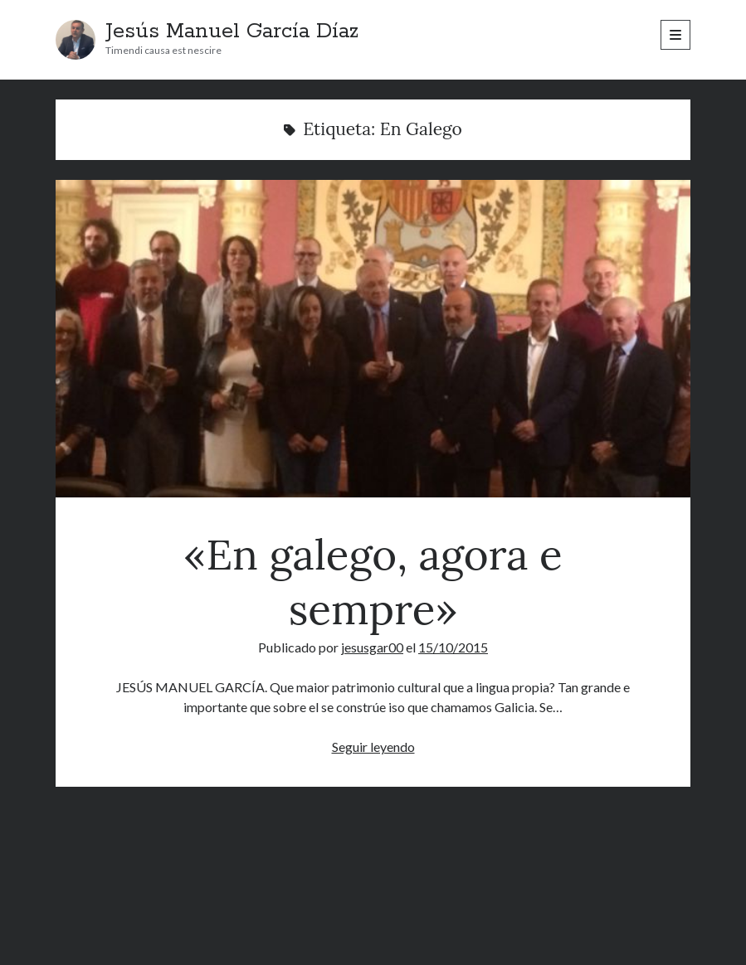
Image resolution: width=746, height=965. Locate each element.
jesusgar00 (372, 647)
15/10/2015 (453, 647)
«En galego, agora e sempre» (373, 338)
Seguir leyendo (373, 746)
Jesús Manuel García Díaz (231, 31)
